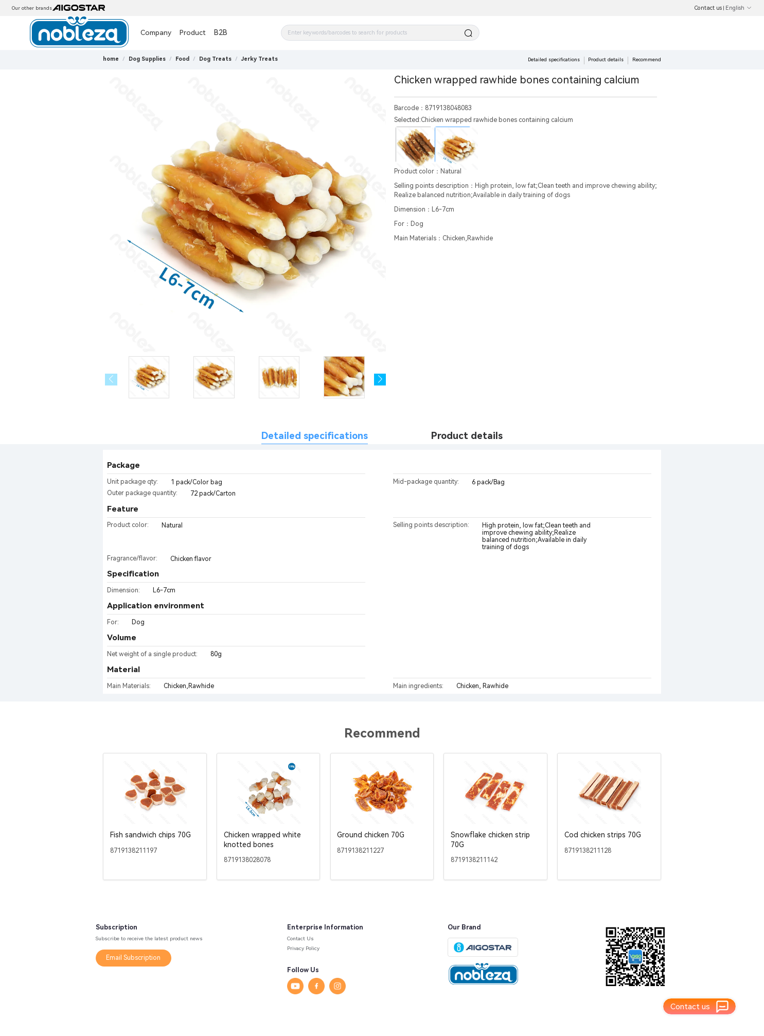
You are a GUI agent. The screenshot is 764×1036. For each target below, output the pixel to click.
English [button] (738, 8)
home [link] (111, 59)
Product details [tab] (467, 436)
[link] (147, 59)
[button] (380, 379)
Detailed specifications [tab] (314, 436)
